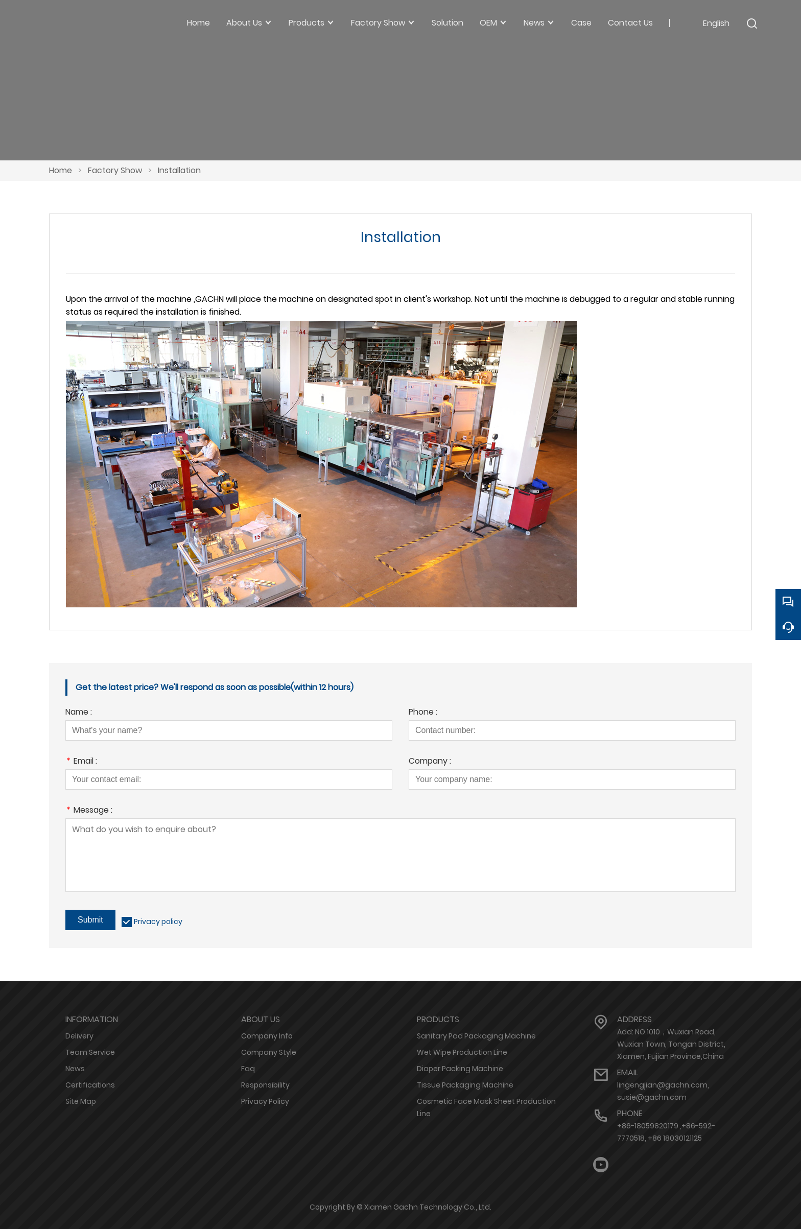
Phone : (423, 713)
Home (60, 170)
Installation (179, 170)
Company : (430, 762)
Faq (248, 1068)
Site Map (80, 1101)
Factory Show (115, 170)
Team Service (90, 1052)
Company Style (268, 1052)
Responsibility (265, 1085)
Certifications (90, 1085)
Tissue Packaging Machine (465, 1085)
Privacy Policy (265, 1101)
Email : (81, 762)
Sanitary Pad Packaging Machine (476, 1036)
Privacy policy (158, 921)
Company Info (267, 1036)
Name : (78, 713)
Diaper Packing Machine (460, 1068)
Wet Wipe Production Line (462, 1052)
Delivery (79, 1036)
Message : (88, 811)
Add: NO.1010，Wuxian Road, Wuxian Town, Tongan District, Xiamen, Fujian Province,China (671, 1044)
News (75, 1068)
